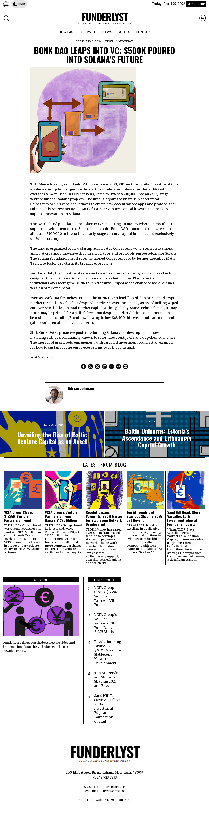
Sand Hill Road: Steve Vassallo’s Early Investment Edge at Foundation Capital (183, 518)
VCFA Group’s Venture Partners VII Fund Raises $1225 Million (61, 516)
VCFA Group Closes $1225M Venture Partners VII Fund (18, 516)
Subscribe (196, 4)
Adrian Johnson (81, 388)
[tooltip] (203, 18)
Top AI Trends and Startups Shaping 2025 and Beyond (144, 516)
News (109, 41)
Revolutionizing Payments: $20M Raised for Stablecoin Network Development (104, 518)
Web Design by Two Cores (104, 791)
